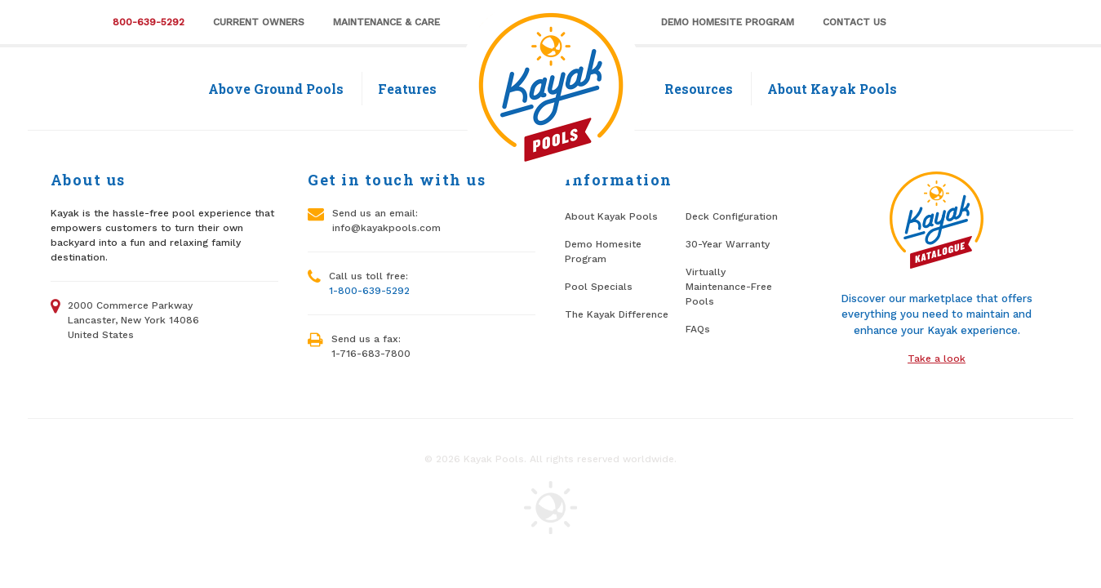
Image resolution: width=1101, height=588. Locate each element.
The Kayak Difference (616, 314)
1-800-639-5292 (369, 290)
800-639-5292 (148, 22)
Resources (698, 88)
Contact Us (854, 22)
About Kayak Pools (832, 88)
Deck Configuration (732, 216)
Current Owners (258, 22)
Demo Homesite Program (727, 22)
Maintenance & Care (386, 22)
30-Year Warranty (728, 244)
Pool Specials (599, 286)
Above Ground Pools (276, 88)
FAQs (698, 329)
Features (407, 88)
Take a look (937, 358)
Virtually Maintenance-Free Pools (729, 286)
